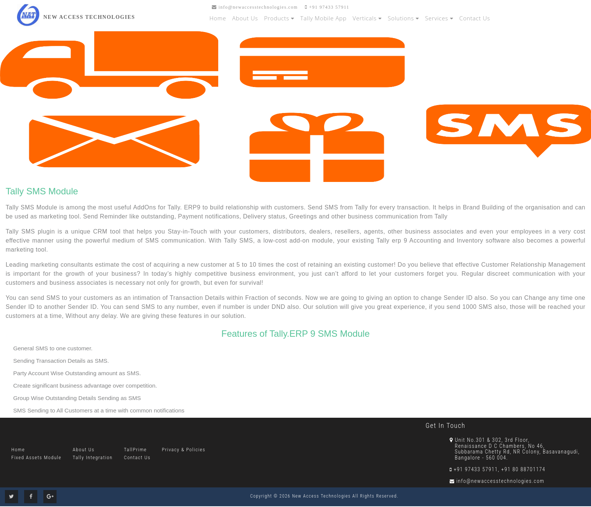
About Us (245, 18)
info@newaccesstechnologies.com (255, 7)
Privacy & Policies (184, 449)
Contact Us (474, 18)
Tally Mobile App (323, 18)
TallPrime (135, 449)
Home (218, 18)
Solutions (403, 18)
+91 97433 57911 (327, 7)
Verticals (367, 18)
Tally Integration (93, 457)
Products (279, 18)
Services (439, 18)
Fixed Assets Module (36, 457)
